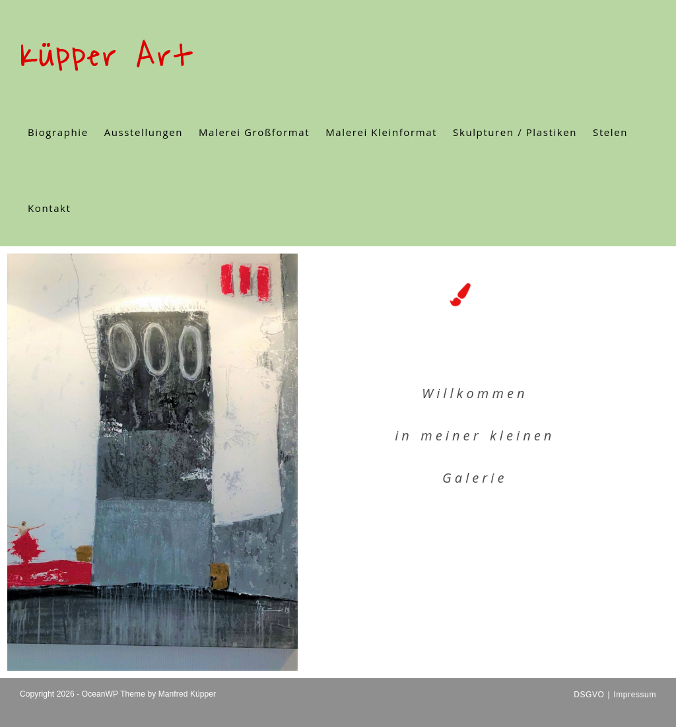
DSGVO (589, 694)
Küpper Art (106, 56)
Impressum (634, 694)
